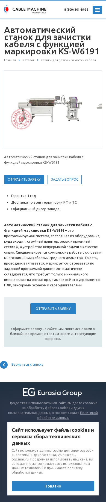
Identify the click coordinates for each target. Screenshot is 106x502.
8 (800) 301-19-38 (76, 9)
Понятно (53, 486)
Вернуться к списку (21, 365)
